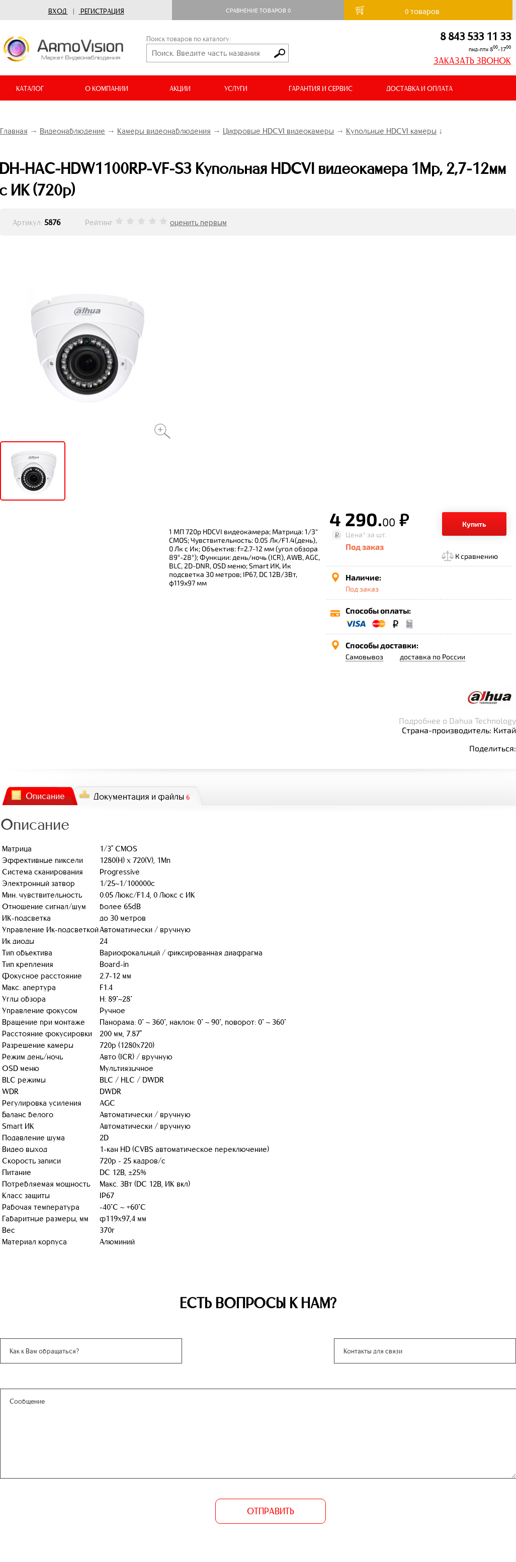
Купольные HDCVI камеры (391, 131)
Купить (474, 524)
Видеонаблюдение (72, 131)
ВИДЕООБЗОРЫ (40, 114)
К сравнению (476, 556)
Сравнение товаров (258, 10)
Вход (57, 11)
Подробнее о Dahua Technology (457, 720)
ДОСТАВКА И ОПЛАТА (419, 88)
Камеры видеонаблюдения (164, 131)
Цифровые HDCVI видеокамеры (278, 131)
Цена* (356, 534)
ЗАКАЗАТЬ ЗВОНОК (472, 60)
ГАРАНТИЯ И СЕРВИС (321, 88)
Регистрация (102, 11)
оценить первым (198, 222)
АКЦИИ (180, 88)
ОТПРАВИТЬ (270, 1511)
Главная (14, 131)
